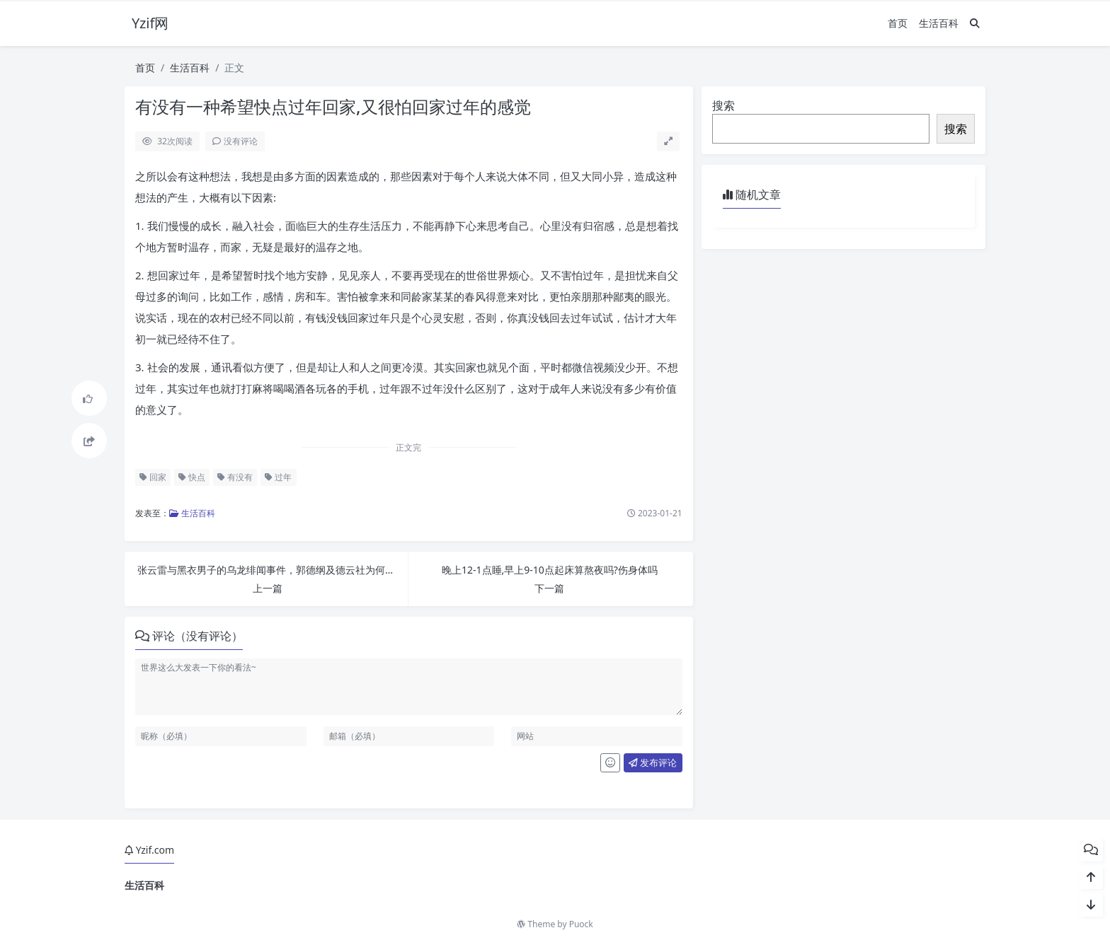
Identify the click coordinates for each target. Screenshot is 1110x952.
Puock (581, 924)
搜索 (723, 105)
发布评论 (653, 762)
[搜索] (974, 23)
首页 (898, 23)
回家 (152, 477)
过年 (278, 477)
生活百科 (939, 23)
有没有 (235, 477)
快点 (191, 477)
